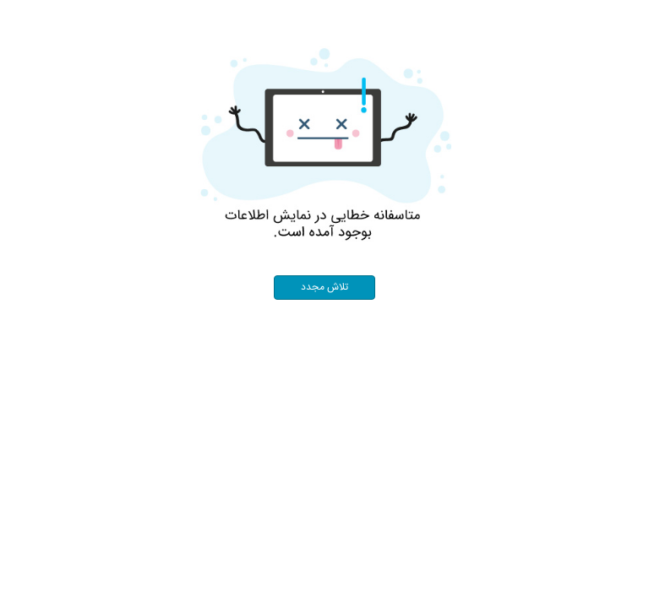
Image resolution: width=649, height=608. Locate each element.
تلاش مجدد (324, 288)
